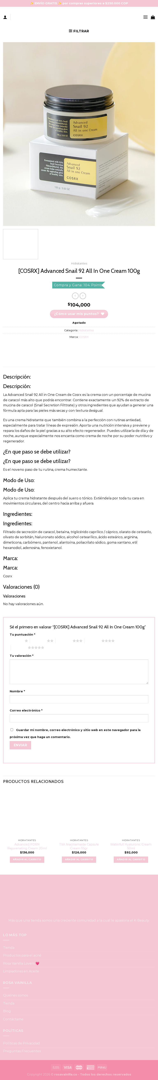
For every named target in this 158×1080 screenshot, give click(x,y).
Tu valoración (21, 656)
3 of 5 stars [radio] (64, 640)
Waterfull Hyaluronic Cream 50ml (131, 846)
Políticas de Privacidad (21, 1043)
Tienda (8, 948)
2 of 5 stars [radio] (38, 640)
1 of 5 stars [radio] (16, 640)
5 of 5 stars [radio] (19, 647)
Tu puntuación (22, 634)
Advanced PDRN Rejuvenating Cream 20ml (27, 846)
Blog (7, 1011)
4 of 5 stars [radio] (92, 640)
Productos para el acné (22, 955)
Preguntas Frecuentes (22, 1051)
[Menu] (145, 17)
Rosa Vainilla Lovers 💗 (21, 963)
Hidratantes (79, 263)
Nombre (17, 691)
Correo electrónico (26, 710)
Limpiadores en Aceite (21, 971)
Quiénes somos (15, 995)
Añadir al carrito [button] (27, 859)
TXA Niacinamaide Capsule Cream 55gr (79, 846)
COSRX (83, 336)
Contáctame (13, 1019)
